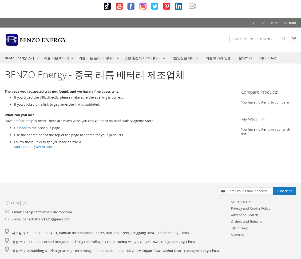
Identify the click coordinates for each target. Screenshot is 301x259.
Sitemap (237, 234)
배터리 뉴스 (239, 228)
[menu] (150, 58)
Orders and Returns (246, 221)
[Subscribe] (284, 191)
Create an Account (281, 22)
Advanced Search (244, 215)
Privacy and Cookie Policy (250, 208)
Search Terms (241, 201)
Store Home (23, 146)
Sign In (255, 22)
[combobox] (258, 38)
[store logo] (36, 40)
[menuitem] (20, 58)
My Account (45, 146)
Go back (20, 128)
